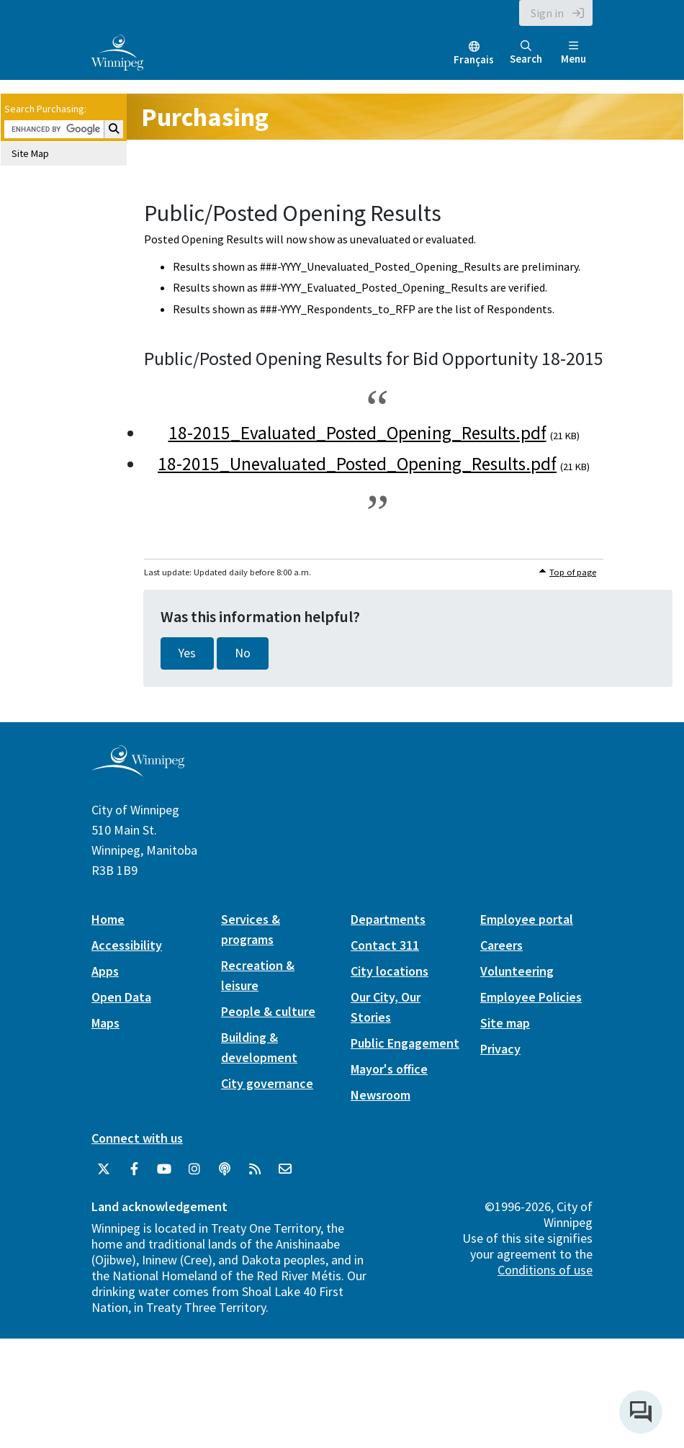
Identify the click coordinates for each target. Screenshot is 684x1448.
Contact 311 (385, 945)
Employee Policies (531, 997)
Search (526, 53)
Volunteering (517, 971)
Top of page (572, 572)
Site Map (30, 153)
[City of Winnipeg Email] (285, 1169)
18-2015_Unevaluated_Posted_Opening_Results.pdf (357, 463)
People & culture (268, 1011)
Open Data (121, 997)
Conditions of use (545, 1270)
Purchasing (205, 117)
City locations (389, 971)
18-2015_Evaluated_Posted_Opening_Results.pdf (357, 432)
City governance (267, 1083)
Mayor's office (389, 1069)
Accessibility (126, 945)
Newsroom (380, 1095)
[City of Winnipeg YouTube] (164, 1169)
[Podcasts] (224, 1169)
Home (108, 919)
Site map (505, 1023)
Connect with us (137, 1138)
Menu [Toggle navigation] (573, 53)
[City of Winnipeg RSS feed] (255, 1169)
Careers (501, 945)
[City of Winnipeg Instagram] (194, 1169)
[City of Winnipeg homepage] (137, 771)
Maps (105, 1023)
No (243, 653)
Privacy (500, 1048)
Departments (388, 919)
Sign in (547, 13)
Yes (187, 653)
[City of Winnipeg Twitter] (103, 1169)
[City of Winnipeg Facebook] (134, 1169)
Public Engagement (405, 1043)
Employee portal (526, 919)
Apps (105, 971)
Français (474, 59)
